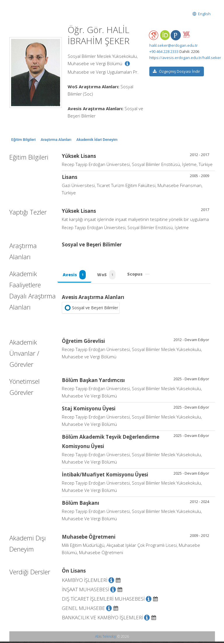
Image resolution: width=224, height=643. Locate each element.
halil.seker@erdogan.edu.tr (173, 45)
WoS (108, 275)
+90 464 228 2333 (163, 51)
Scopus (140, 275)
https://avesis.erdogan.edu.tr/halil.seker (185, 57)
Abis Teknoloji (105, 637)
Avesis (74, 275)
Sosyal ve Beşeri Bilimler (90, 309)
